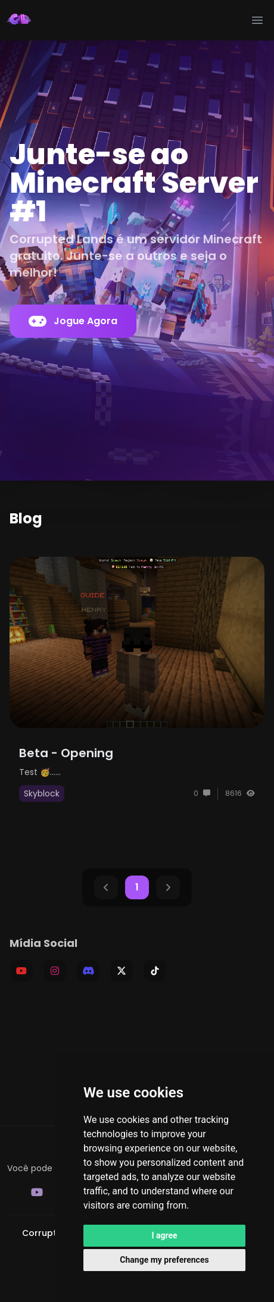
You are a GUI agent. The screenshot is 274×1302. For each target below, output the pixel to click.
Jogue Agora (73, 321)
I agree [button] (164, 1235)
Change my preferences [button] (164, 1260)
